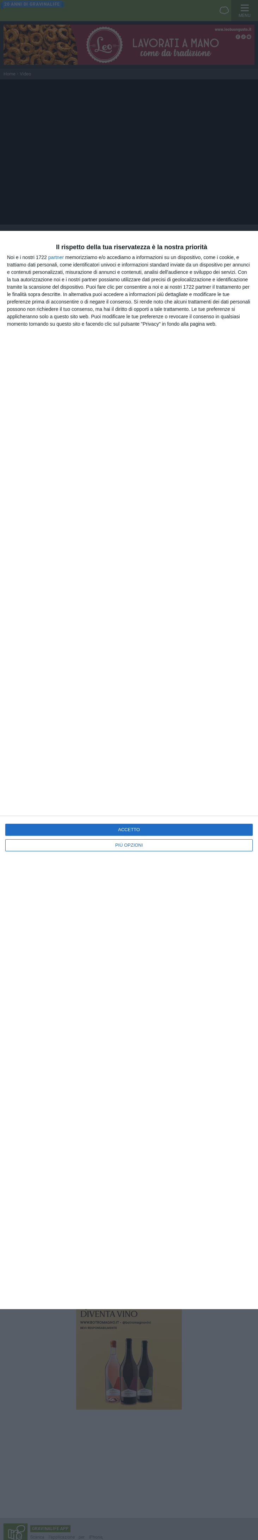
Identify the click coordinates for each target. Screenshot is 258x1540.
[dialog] (129, 770)
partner (56, 257)
